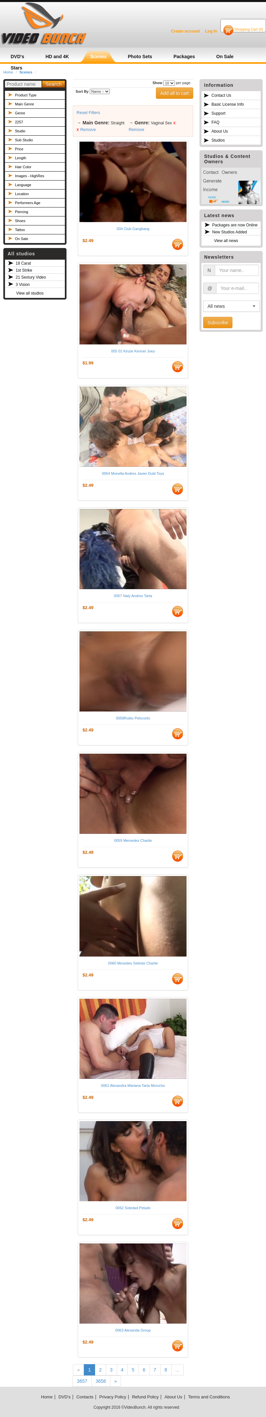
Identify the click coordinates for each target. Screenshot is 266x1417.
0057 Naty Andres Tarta (133, 596)
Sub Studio (24, 140)
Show (157, 83)
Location (22, 194)
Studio (20, 131)
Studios (218, 140)
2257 (19, 122)
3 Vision (23, 284)
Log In (211, 31)
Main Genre (24, 104)
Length (20, 158)
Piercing (21, 212)
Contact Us (221, 95)
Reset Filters (88, 112)
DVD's (64, 1396)
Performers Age (27, 203)
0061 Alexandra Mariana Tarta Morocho (133, 1086)
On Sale (21, 239)
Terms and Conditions (209, 1396)
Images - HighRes (29, 176)
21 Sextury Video (31, 277)
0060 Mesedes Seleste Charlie (133, 963)
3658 (101, 1381)
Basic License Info (227, 104)
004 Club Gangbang (133, 229)
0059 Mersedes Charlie (133, 840)
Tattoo (20, 230)
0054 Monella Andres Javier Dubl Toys (133, 473)
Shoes (20, 221)
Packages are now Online (235, 225)
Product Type (26, 95)
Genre (20, 113)
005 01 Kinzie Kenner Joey (133, 351)
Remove (88, 129)
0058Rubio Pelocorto (133, 718)
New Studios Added (229, 232)
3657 (82, 1381)
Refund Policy (145, 1396)
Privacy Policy (112, 1396)
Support (218, 113)
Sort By (81, 91)
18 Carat (23, 263)
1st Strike (24, 270)
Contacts (84, 1396)
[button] (231, 306)
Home (47, 1396)
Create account (185, 31)
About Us (219, 131)
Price (19, 149)
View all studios (30, 293)
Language (23, 185)
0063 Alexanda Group (133, 1330)
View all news (226, 240)
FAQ (215, 122)
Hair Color (23, 167)
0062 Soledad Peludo (132, 1208)
